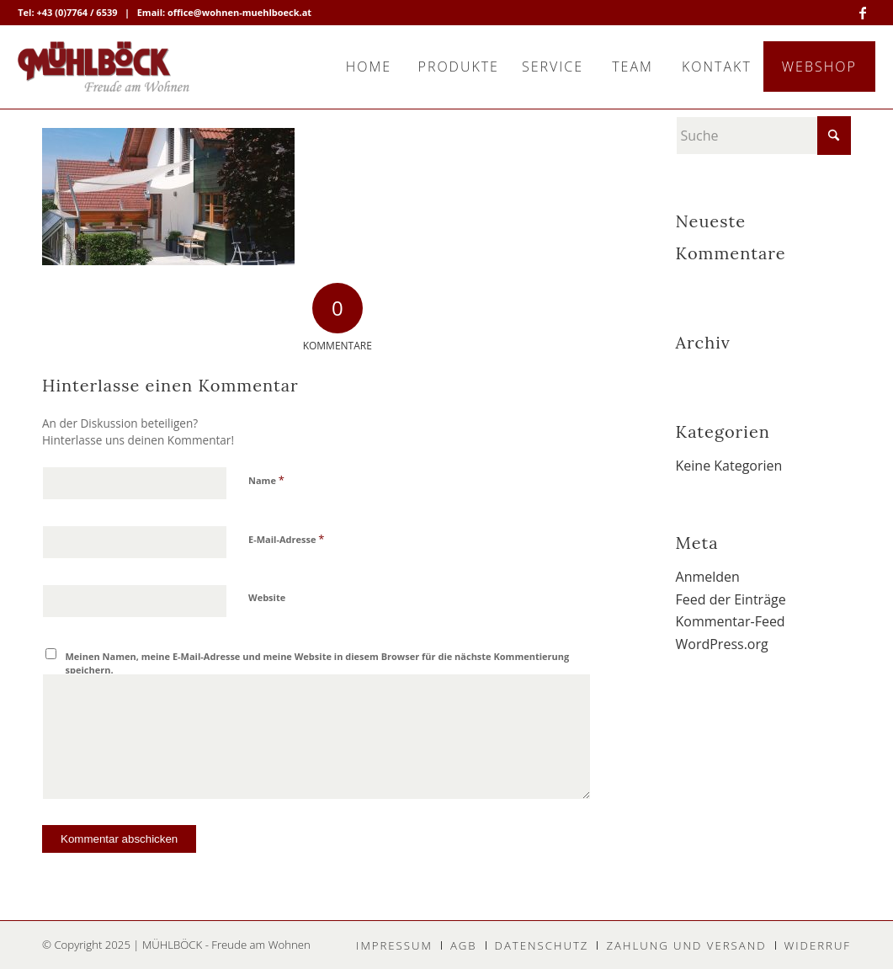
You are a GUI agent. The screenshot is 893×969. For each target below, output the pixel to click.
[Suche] (763, 135)
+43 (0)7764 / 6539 (76, 12)
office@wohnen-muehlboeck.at (239, 12)
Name (266, 479)
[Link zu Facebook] (862, 12)
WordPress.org (722, 644)
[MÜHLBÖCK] (103, 66)
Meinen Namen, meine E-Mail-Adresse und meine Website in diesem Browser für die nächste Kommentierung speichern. (318, 663)
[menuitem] (369, 66)
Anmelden (708, 576)
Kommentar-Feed (730, 621)
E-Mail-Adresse (286, 538)
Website (266, 597)
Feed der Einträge (731, 599)
